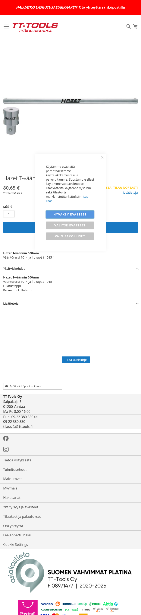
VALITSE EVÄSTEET (70, 225)
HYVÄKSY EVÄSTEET (70, 214)
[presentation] (107, 371)
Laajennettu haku (17, 535)
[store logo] (35, 27)
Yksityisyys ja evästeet (20, 507)
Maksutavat (12, 478)
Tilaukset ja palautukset (22, 516)
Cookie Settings (15, 544)
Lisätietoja (130, 192)
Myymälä (10, 488)
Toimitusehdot (15, 469)
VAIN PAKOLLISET (70, 236)
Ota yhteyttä (13, 526)
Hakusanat (12, 497)
